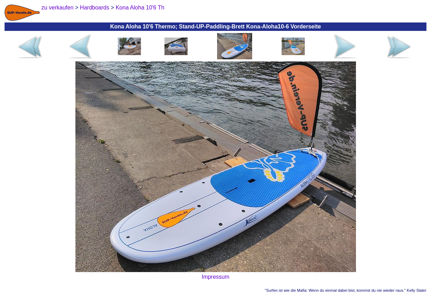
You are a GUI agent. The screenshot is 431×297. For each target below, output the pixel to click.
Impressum (215, 277)
